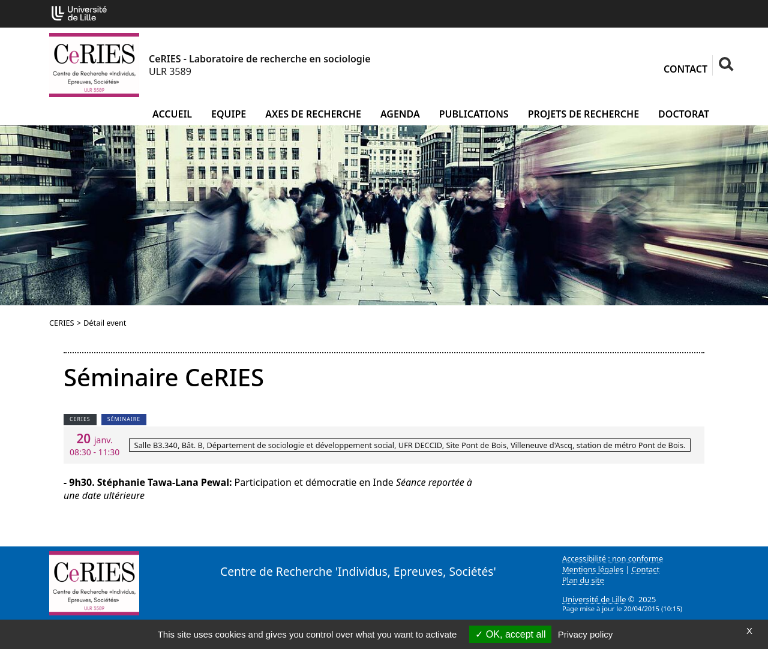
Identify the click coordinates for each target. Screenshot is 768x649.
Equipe (228, 114)
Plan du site (583, 580)
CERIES (61, 322)
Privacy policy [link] (585, 634)
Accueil (172, 114)
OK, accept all (510, 634)
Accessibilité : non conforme (612, 558)
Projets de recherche (583, 114)
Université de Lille (594, 599)
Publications (474, 114)
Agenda (400, 114)
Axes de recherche (313, 114)
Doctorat (683, 114)
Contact (685, 69)
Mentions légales (592, 569)
